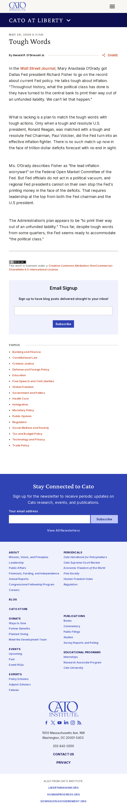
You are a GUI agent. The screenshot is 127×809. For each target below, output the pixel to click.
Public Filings (72, 632)
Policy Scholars (19, 679)
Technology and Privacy (28, 439)
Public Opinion (22, 416)
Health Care (20, 398)
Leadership (16, 562)
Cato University (73, 668)
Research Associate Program (83, 662)
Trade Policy (20, 445)
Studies (68, 637)
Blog (13, 599)
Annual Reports (19, 579)
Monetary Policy (23, 410)
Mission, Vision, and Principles (28, 557)
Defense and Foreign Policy (30, 369)
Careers (14, 590)
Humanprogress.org (63, 794)
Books (68, 621)
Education (19, 375)
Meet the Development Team (28, 640)
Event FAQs (16, 665)
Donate (15, 618)
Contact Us (63, 754)
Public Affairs (17, 568)
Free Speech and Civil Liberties (33, 381)
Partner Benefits (19, 629)
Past (12, 659)
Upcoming (15, 654)
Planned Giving (18, 634)
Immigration (20, 404)
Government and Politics (28, 392)
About (14, 552)
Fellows (14, 690)
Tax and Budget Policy (27, 433)
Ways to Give (17, 623)
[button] (63, 20)
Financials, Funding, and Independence (34, 573)
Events (15, 649)
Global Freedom (22, 386)
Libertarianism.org (63, 788)
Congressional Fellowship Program (31, 584)
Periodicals (73, 552)
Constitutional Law (24, 357)
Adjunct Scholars (20, 684)
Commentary (72, 626)
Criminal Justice (23, 363)
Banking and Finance (26, 352)
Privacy (63, 762)
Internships (71, 657)
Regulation (19, 422)
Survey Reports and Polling (81, 643)
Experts (15, 674)
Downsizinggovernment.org (63, 801)
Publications (74, 616)
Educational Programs (82, 652)
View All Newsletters (63, 530)
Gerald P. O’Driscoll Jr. (29, 55)
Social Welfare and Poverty (30, 427)
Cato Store (18, 609)
